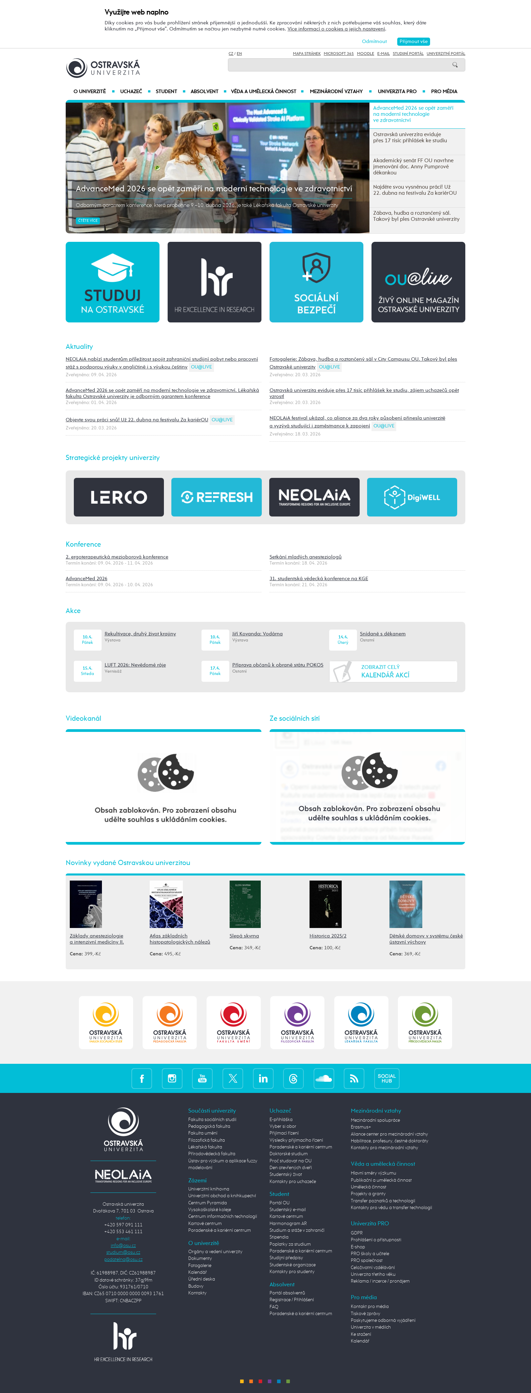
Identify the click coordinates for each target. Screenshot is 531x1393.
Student (171, 91)
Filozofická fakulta (206, 1140)
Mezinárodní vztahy (341, 91)
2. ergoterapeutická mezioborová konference (117, 557)
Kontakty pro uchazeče (293, 1181)
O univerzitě (94, 91)
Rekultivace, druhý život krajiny (140, 633)
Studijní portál (408, 54)
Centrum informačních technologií (222, 1216)
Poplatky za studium (290, 1244)
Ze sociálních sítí (295, 718)
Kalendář (197, 1272)
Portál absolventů (287, 1293)
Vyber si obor (283, 1126)
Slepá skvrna (244, 935)
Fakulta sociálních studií (212, 1119)
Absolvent (209, 91)
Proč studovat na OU (291, 1161)
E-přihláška (281, 1119)
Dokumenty (200, 1258)
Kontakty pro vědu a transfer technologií (391, 1207)
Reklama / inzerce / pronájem (380, 1281)
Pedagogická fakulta (209, 1126)
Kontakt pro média (370, 1306)
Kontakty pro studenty (292, 1271)
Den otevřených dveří (291, 1167)
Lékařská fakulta (205, 1147)
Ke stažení (361, 1334)
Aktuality (79, 347)
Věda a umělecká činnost (267, 91)
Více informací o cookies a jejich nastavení (336, 28)
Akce (73, 611)
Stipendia (279, 1237)
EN (239, 54)
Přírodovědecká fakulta (211, 1154)
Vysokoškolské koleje (209, 1209)
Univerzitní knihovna (208, 1189)
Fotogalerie (199, 1265)
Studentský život (286, 1174)
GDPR (357, 1233)
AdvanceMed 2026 (86, 578)
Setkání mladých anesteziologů (306, 557)
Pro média (444, 91)
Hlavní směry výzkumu (373, 1173)
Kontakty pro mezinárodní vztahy (384, 1147)
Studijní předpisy (286, 1257)
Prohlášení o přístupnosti (376, 1240)
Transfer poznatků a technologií (383, 1201)
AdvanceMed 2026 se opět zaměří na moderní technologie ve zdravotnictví (214, 189)
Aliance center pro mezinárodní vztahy (389, 1134)
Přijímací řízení (284, 1133)
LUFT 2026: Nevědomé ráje (135, 665)
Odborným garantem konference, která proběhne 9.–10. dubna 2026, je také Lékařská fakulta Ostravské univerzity (207, 205)
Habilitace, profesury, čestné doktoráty (389, 1141)
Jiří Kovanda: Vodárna (257, 633)
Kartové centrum (205, 1223)
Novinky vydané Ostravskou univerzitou (128, 863)
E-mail (383, 54)
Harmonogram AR (288, 1223)
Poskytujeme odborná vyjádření (383, 1320)
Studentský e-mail (288, 1209)
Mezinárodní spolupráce (375, 1120)
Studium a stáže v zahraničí (297, 1230)
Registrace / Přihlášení (292, 1299)
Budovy (196, 1286)
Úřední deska (201, 1279)
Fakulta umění (202, 1133)
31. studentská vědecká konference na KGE (319, 578)
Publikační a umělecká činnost (381, 1180)
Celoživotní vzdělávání (373, 1267)
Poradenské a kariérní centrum (219, 1230)
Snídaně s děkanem (383, 633)
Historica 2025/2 (328, 935)
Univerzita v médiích (371, 1327)
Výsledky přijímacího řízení (296, 1140)
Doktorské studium (289, 1154)
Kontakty (197, 1293)
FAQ (274, 1307)
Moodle (365, 54)
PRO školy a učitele (370, 1253)
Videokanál (83, 718)
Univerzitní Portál (446, 54)
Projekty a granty (368, 1193)
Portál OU (280, 1203)
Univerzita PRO (402, 91)
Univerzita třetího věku (373, 1274)
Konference (83, 544)
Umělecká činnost (368, 1187)
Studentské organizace (293, 1265)
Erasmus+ (361, 1127)
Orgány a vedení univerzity (215, 1251)
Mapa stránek (307, 54)
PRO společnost (367, 1260)
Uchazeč (135, 91)
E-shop (358, 1247)
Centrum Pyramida (207, 1203)
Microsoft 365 (339, 54)
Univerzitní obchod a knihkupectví (222, 1196)
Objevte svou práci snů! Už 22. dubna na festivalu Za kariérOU (137, 419)
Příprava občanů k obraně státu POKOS (277, 665)
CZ (231, 54)
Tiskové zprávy (365, 1313)
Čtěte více (88, 221)
